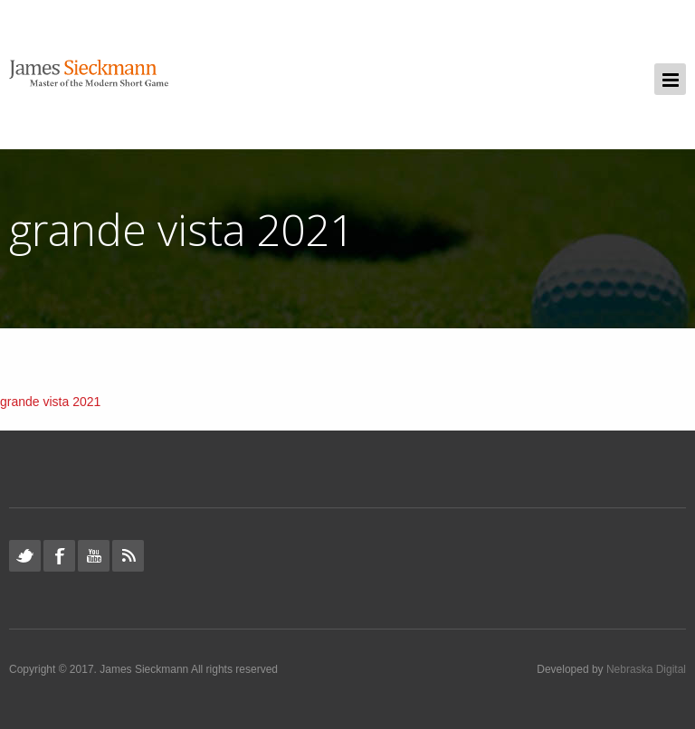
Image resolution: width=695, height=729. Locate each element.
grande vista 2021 (50, 401)
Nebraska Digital (646, 669)
